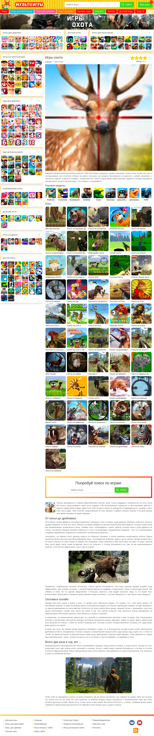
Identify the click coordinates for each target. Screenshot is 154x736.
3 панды (38, 63)
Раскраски (25, 107)
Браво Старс (148, 39)
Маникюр (52, 39)
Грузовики (148, 46)
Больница (4, 114)
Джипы (135, 46)
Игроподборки (40, 724)
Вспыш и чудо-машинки (38, 70)
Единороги (59, 39)
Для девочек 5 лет (38, 135)
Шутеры (100, 46)
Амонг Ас (70, 46)
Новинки (99, 11)
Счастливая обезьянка (25, 77)
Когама (111, 11)
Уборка (32, 39)
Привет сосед (94, 46)
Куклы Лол (4, 46)
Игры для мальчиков (21, 11)
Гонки (94, 39)
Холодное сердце (25, 121)
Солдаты (121, 39)
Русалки (38, 121)
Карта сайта (39, 731)
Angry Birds (11, 84)
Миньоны (18, 84)
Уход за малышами (18, 39)
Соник (32, 84)
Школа (11, 107)
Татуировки (25, 46)
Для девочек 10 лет (32, 142)
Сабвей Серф (4, 77)
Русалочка (32, 114)
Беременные (18, 128)
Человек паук (4, 91)
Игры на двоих (66, 11)
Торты (32, 46)
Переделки (4, 135)
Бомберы (18, 91)
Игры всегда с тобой (43, 728)
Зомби (107, 39)
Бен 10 (25, 70)
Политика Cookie (70, 720)
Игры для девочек (45, 11)
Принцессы (18, 114)
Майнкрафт (114, 39)
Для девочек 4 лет (32, 135)
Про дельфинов (11, 46)
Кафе (38, 114)
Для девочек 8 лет (18, 142)
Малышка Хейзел (11, 39)
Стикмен (11, 70)
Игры (4, 11)
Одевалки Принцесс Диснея (25, 128)
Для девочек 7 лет (11, 142)
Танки (128, 39)
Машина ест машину (107, 46)
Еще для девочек (11, 101)
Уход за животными (45, 46)
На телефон (83, 46)
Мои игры (145, 4)
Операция (59, 46)
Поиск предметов (83, 39)
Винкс (4, 107)
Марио (4, 84)
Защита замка (135, 39)
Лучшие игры (84, 11)
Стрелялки (100, 39)
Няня (32, 107)
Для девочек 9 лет (25, 142)
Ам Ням (11, 77)
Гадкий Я (11, 91)
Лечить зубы (18, 135)
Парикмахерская (25, 114)
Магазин (4, 121)
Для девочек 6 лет (4, 142)
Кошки (45, 39)
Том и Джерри (32, 70)
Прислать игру (98, 724)
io (70, 39)
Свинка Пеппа (32, 77)
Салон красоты (52, 46)
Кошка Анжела (11, 121)
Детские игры (126, 11)
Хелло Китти (38, 77)
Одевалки (4, 39)
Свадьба (18, 121)
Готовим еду (39, 46)
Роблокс (4, 63)
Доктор (39, 39)
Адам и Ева (18, 63)
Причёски (11, 114)
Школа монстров (32, 121)
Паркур (121, 46)
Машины (141, 39)
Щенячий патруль (38, 84)
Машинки (114, 46)
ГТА (128, 46)
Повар (11, 135)
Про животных (25, 135)
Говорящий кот (25, 84)
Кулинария (18, 46)
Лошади (18, 107)
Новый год (38, 128)
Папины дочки (32, 128)
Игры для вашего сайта (73, 728)
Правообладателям (101, 720)
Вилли (11, 63)
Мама (38, 107)
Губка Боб (18, 77)
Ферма (4, 128)
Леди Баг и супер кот (18, 70)
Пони (11, 128)
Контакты (96, 728)
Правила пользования (73, 724)
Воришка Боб (4, 70)
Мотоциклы (141, 46)
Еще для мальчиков (13, 152)
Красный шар (32, 63)
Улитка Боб (25, 63)
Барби (25, 39)
